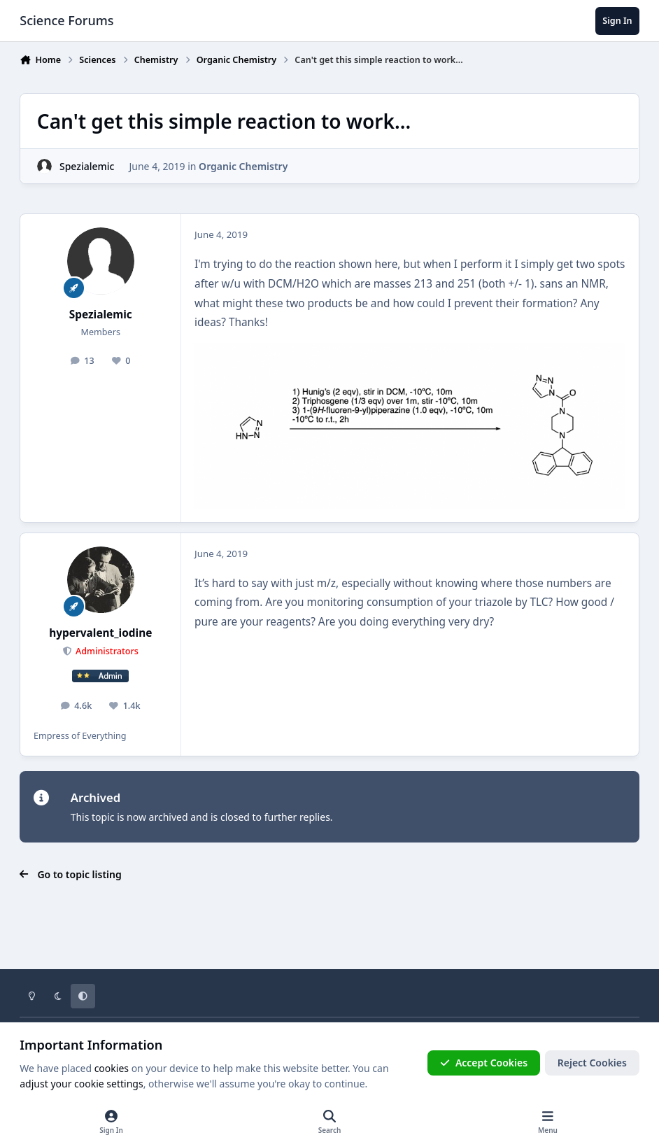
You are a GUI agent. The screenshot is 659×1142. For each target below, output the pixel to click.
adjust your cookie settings (81, 1083)
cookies (111, 1068)
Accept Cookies (484, 1062)
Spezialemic (86, 166)
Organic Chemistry (243, 166)
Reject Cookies (592, 1062)
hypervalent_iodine (100, 633)
